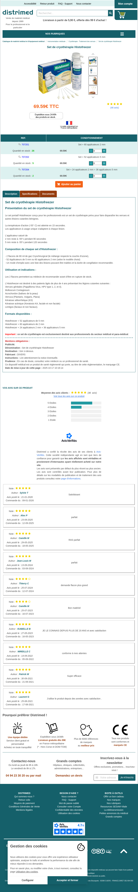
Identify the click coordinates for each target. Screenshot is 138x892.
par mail (35, 775)
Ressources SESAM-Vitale (114, 806)
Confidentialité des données (69, 810)
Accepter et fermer (67, 880)
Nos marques (113, 800)
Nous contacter (83, 3)
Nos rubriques (114, 803)
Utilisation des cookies (69, 813)
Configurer (28, 880)
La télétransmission (113, 810)
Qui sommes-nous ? (24, 796)
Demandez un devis (69, 775)
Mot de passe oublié (69, 803)
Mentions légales (24, 810)
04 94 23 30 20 (15, 775)
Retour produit (47, 3)
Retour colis (24, 800)
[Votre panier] (121, 14)
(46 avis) (114, 107)
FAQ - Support (65, 3)
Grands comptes (113, 816)
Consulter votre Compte (69, 806)
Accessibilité (30, 3)
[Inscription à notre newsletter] (106, 777)
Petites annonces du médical (113, 813)
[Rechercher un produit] (72, 13)
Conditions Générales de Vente (24, 806)
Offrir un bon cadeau (114, 796)
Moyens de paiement (24, 803)
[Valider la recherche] (110, 13)
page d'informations (71, 478)
